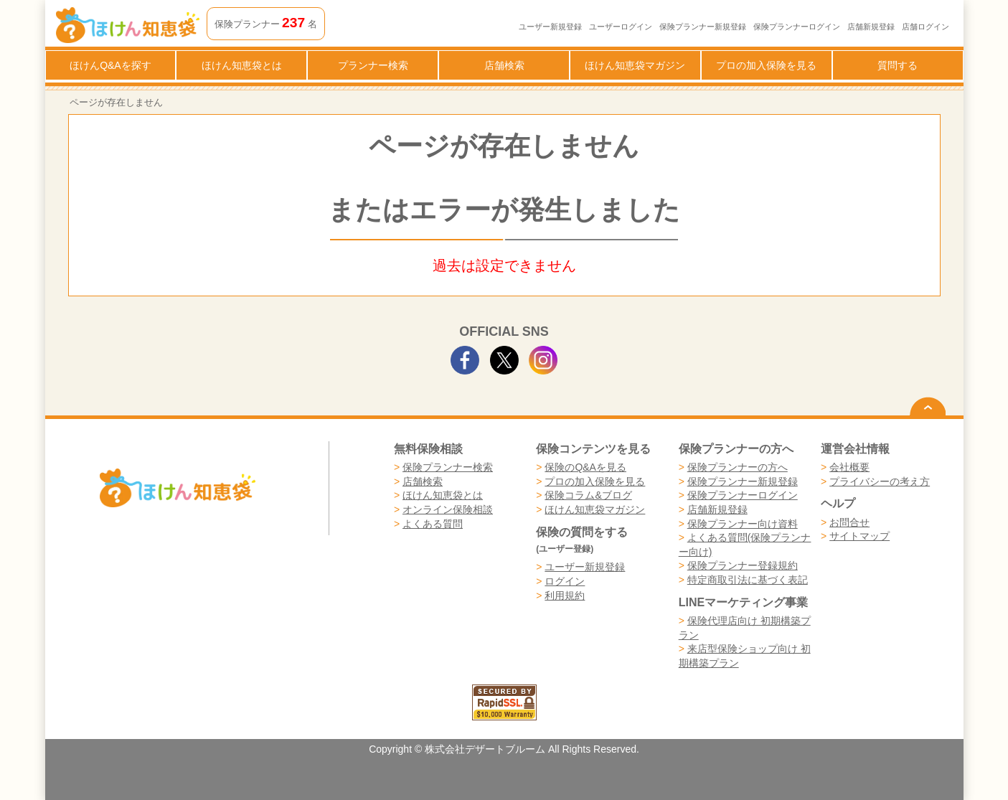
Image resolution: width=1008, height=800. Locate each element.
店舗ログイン (925, 26)
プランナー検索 (373, 65)
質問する (897, 65)
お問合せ (849, 522)
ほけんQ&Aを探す (110, 65)
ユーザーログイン (620, 26)
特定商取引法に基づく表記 (747, 579)
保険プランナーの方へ (737, 467)
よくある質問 (432, 524)
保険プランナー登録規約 (742, 565)
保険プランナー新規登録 (702, 26)
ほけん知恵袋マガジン (635, 65)
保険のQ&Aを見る (585, 467)
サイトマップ (859, 536)
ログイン (565, 581)
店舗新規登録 (871, 26)
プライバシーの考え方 (879, 481)
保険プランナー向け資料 (742, 524)
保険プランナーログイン (796, 26)
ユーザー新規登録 (550, 26)
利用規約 (565, 595)
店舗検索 (504, 65)
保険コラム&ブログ (588, 495)
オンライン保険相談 (447, 509)
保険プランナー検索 (447, 467)
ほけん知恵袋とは (242, 65)
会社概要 (849, 467)
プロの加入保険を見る (766, 65)
